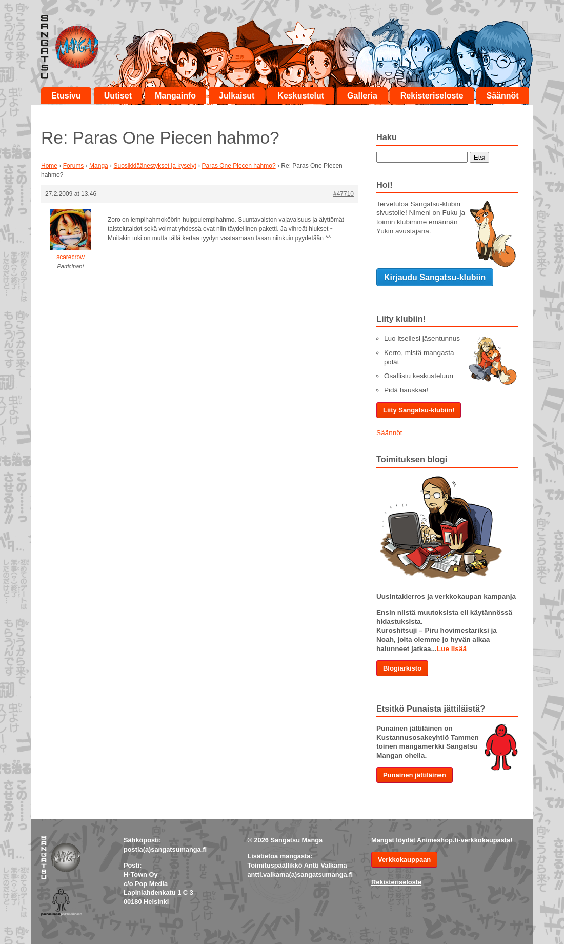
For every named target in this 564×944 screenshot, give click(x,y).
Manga (98, 165)
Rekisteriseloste (432, 95)
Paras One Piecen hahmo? (239, 165)
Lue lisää (452, 649)
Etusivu (66, 95)
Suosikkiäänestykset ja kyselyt (154, 165)
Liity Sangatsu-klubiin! (418, 410)
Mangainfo (175, 95)
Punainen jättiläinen (414, 775)
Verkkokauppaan (404, 859)
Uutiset (118, 95)
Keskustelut (300, 95)
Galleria (362, 95)
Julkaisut (236, 95)
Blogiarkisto (402, 668)
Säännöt (503, 95)
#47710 (343, 194)
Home (49, 165)
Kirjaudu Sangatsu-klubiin (435, 277)
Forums (73, 165)
